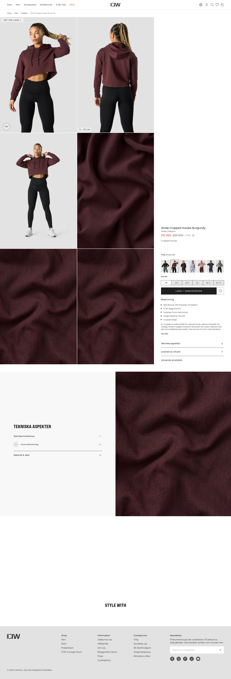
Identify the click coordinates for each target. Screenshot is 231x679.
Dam (9, 4)
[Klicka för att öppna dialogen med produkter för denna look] (19, 535)
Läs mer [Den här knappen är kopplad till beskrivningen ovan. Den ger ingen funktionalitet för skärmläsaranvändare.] (164, 333)
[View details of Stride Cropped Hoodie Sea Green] (219, 266)
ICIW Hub (61, 4)
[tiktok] (192, 659)
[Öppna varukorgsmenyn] (222, 4)
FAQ (136, 639)
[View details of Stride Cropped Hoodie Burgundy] (174, 266)
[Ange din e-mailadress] (193, 649)
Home (9, 13)
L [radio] (197, 283)
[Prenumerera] (220, 650)
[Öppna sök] (212, 4)
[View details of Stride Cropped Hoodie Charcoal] (183, 266)
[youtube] (198, 659)
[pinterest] (185, 659)
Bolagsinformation (107, 652)
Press (100, 656)
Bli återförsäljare (142, 648)
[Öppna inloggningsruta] (207, 5)
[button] (38, 75)
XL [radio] (208, 283)
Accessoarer (30, 4)
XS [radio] (166, 283)
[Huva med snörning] (7, 126)
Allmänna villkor (142, 656)
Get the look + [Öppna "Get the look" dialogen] (12, 20)
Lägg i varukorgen (189, 291)
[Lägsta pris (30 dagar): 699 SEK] (193, 235)
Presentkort (67, 648)
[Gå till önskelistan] (217, 4)
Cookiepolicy (104, 660)
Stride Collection (168, 231)
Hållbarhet (103, 643)
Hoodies (24, 13)
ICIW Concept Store (71, 652)
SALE (72, 4)
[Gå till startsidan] (115, 4)
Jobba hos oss (105, 639)
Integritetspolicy (142, 652)
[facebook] (172, 659)
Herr (18, 4)
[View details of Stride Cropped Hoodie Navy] (210, 266)
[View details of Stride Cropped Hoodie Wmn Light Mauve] (201, 266)
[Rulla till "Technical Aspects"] (192, 343)
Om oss (101, 648)
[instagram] (179, 659)
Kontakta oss (140, 643)
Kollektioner (46, 4)
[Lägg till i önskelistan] (220, 291)
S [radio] (177, 283)
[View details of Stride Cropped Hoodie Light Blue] (192, 266)
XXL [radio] (219, 283)
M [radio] (187, 283)
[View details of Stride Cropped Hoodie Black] (165, 266)
